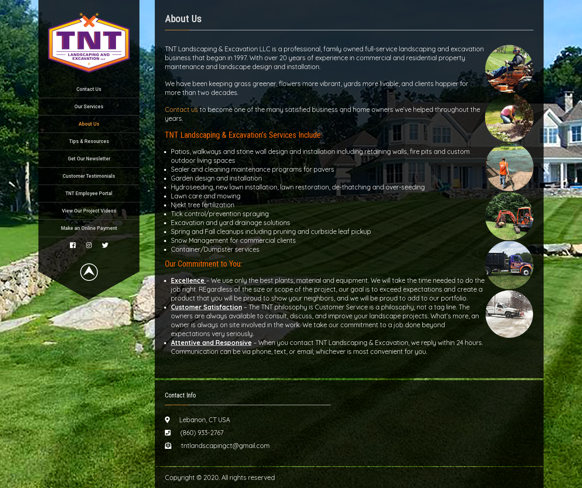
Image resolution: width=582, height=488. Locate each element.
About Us (88, 124)
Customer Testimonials (89, 176)
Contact (178, 109)
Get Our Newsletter (89, 159)
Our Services (88, 106)
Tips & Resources (89, 141)
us (194, 109)
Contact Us (88, 89)
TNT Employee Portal (88, 193)
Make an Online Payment (89, 228)
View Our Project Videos (89, 211)
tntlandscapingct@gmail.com (225, 446)
